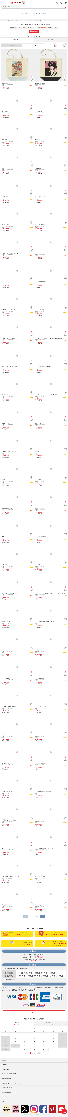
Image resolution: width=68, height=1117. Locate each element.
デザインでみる (33, 45)
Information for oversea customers (34, 13)
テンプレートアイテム (51, 40)
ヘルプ (34, 1013)
